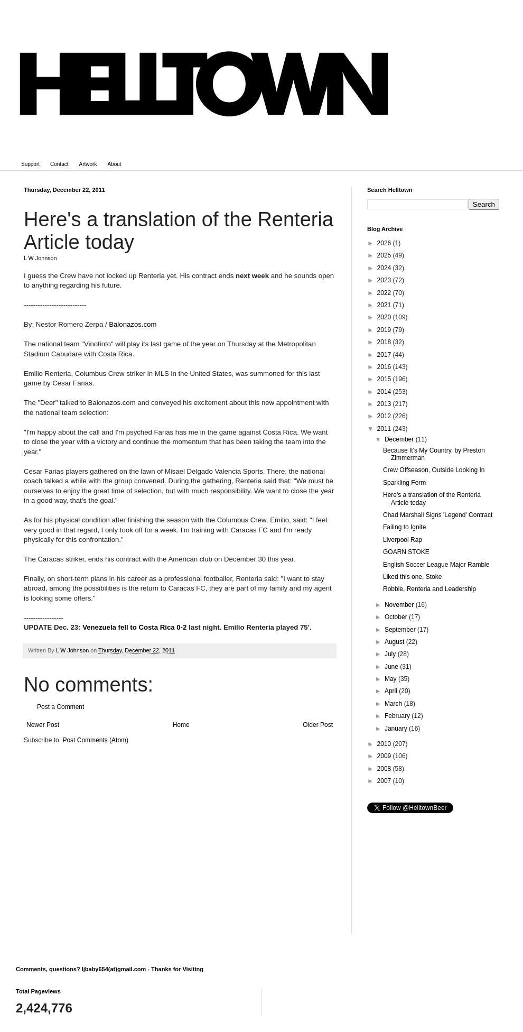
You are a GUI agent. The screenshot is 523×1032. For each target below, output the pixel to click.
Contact (59, 164)
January (397, 728)
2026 (385, 243)
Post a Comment (60, 707)
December (400, 439)
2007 (385, 781)
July (391, 654)
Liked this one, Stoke (412, 576)
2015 (385, 379)
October (397, 617)
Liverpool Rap (402, 539)
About (114, 164)
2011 (385, 428)
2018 (385, 342)
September (401, 629)
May (391, 679)
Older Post (318, 725)
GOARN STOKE (406, 552)
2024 (385, 268)
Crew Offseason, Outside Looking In (434, 470)
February (398, 716)
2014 (385, 391)
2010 (385, 744)
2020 (385, 317)
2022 (385, 293)
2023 (385, 280)
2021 (385, 305)
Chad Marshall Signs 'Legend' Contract (437, 515)
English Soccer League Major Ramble (436, 564)
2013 (385, 404)
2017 (385, 354)
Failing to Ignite (404, 527)
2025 (385, 255)
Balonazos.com (132, 324)
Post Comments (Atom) (95, 740)
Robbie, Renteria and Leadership (429, 589)
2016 (385, 367)
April (392, 691)
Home (181, 725)
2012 (385, 416)
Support (30, 164)
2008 (385, 768)
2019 (385, 330)
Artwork (88, 164)
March (394, 703)
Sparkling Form (404, 482)
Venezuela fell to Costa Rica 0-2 (134, 627)
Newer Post (42, 725)
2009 (385, 756)
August (395, 642)
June (392, 666)
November (400, 605)
